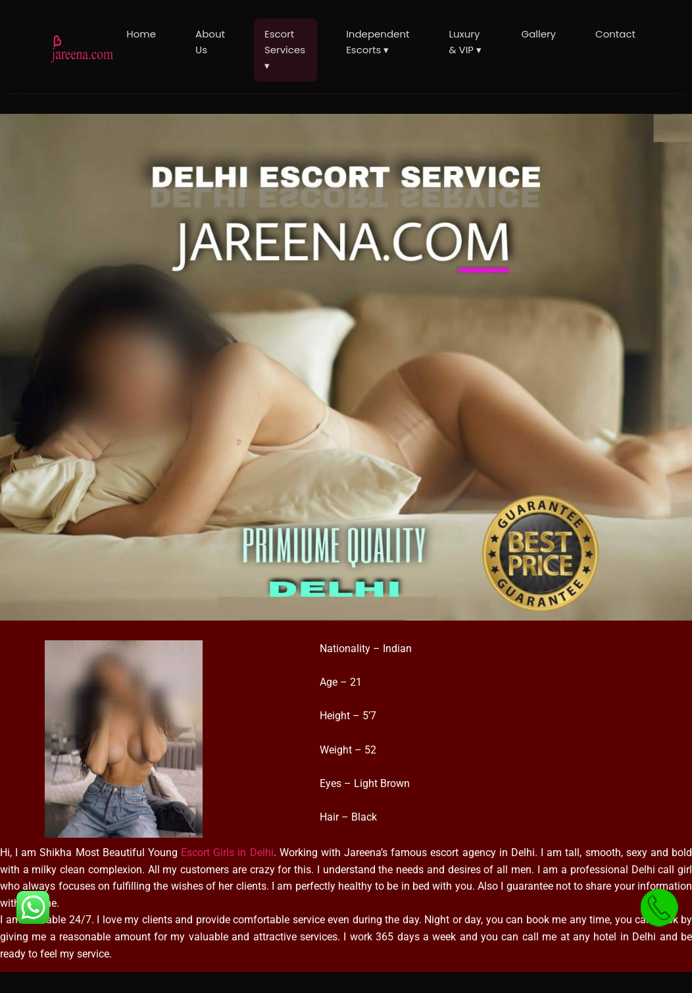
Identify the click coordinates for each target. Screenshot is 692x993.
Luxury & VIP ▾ (465, 42)
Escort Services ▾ (284, 49)
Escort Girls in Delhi (227, 852)
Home (141, 34)
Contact (615, 34)
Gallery (539, 34)
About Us (210, 42)
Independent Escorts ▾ (377, 42)
